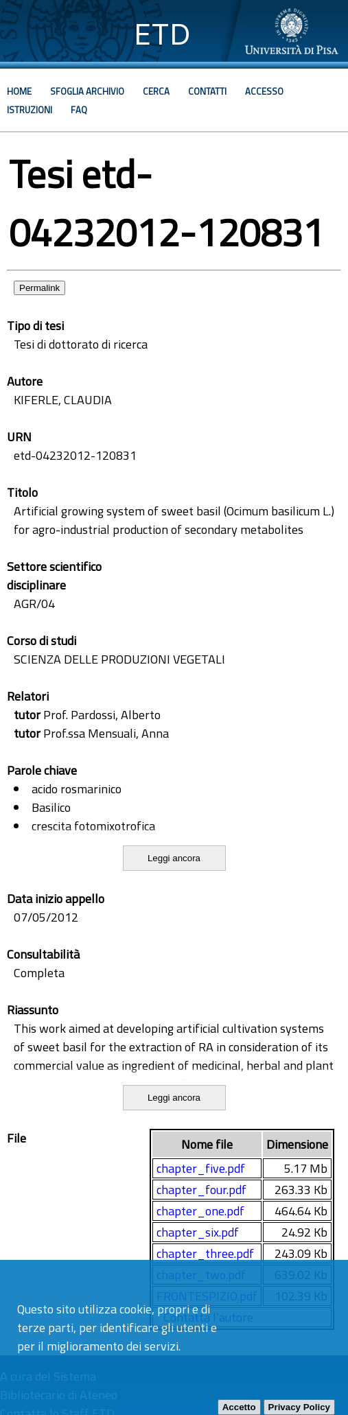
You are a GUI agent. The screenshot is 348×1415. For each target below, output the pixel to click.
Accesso (264, 91)
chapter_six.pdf (197, 1232)
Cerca (156, 91)
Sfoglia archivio (87, 91)
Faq (79, 110)
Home (19, 91)
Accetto (239, 1407)
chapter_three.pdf (205, 1253)
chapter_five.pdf (200, 1168)
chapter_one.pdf (200, 1211)
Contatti (207, 91)
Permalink (39, 288)
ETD (162, 33)
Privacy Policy (299, 1407)
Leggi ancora (174, 858)
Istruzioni (29, 110)
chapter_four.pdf (201, 1189)
